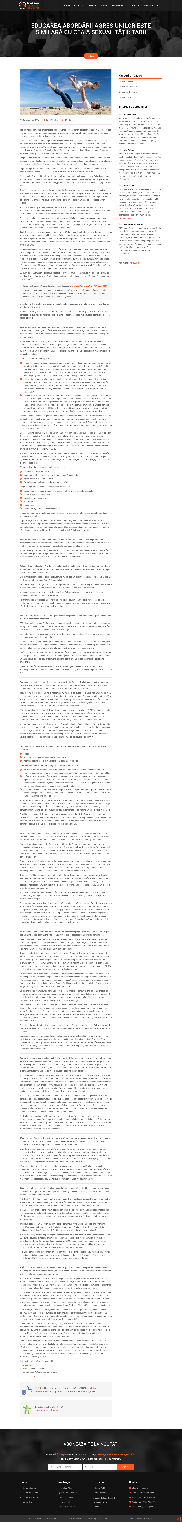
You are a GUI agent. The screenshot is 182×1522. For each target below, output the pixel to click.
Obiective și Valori (66, 1497)
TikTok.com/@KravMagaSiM (143, 1507)
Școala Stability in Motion (69, 1493)
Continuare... (144, 144)
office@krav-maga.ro (140, 1488)
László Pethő (100, 1488)
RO (159, 5)
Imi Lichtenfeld (101, 1493)
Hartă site (148, 1518)
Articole (78, 5)
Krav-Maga (117, 5)
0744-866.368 (137, 1493)
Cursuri (66, 5)
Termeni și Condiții (134, 1518)
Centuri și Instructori (67, 1507)
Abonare (125, 1467)
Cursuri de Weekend (128, 87)
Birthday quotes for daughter (40, 1377)
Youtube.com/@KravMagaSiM (144, 1502)
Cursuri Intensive (126, 81)
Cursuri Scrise (125, 97)
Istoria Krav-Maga (66, 1488)
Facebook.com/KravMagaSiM (143, 1497)
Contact (148, 5)
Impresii (91, 5)
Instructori (133, 5)
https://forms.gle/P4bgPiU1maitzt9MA (90, 286)
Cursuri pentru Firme (128, 92)
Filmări (104, 5)
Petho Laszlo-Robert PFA (48, 1518)
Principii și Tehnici (66, 1502)
